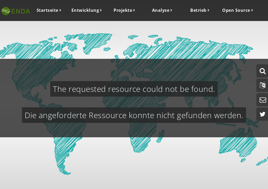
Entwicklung (85, 10)
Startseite (47, 10)
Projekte (123, 10)
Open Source (236, 10)
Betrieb (198, 10)
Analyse (160, 10)
